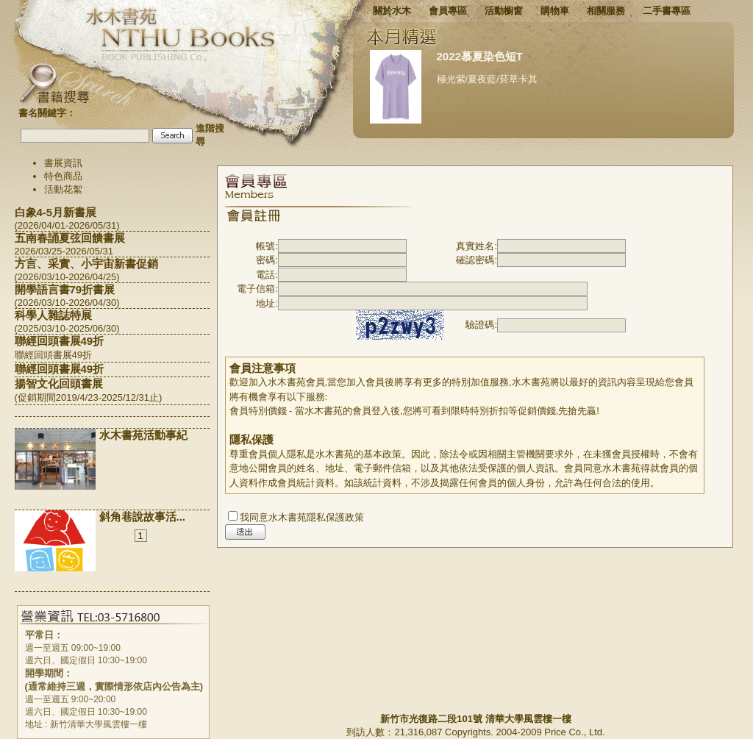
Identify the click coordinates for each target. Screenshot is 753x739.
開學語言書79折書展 (65, 289)
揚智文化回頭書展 (59, 383)
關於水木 (392, 10)
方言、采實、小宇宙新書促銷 (86, 263)
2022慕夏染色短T (480, 56)
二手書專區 (666, 10)
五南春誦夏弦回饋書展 (70, 238)
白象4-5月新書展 (56, 212)
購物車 (554, 10)
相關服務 (606, 10)
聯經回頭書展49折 (59, 341)
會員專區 (448, 10)
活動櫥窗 (504, 10)
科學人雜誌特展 (53, 315)
